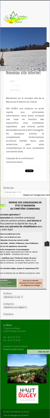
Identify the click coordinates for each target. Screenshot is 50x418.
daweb (12, 81)
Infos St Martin (15, 90)
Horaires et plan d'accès (13, 349)
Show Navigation (40, 23)
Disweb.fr (25, 415)
